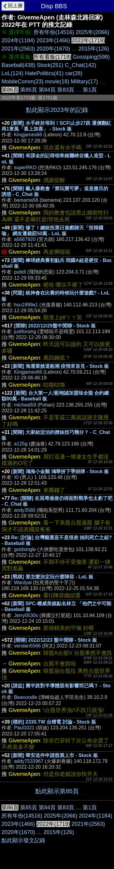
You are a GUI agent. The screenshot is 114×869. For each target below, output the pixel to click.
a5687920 (25, 239)
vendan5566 (27, 645)
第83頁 (65, 90)
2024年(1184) (18, 40)
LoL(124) (12, 73)
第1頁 (90, 90)
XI (16, 477)
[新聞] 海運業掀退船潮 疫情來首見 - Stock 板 (60, 366)
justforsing (25, 331)
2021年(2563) (18, 49)
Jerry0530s (26, 615)
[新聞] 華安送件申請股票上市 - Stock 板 (54, 755)
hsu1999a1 (26, 304)
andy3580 (24, 510)
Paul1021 (24, 727)
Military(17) (84, 82)
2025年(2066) (92, 32)
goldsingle (25, 549)
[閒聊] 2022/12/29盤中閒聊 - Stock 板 (55, 325)
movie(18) (57, 82)
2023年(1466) (53, 40)
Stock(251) (50, 65)
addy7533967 (28, 761)
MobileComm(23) (22, 82)
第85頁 (28, 90)
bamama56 (26, 200)
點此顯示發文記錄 (23, 840)
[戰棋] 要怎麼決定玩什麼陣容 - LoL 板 (52, 576)
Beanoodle (25, 697)
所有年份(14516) (53, 32)
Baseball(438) (18, 65)
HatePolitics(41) (44, 73)
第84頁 (47, 90)
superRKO (25, 167)
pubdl (20, 271)
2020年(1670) (53, 49)
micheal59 (25, 404)
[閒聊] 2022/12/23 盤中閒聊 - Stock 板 (55, 640)
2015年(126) (93, 49)
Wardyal (23, 582)
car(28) (73, 73)
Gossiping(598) (91, 57)
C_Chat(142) (80, 65)
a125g (21, 443)
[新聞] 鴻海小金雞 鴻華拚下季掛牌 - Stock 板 (60, 471)
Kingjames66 (28, 134)
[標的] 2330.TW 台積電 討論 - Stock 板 (53, 721)
